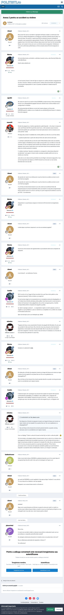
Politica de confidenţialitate (26, 613)
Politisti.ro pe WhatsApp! (32, 11)
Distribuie (45, 23)
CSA (32, 348)
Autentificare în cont (45, 570)
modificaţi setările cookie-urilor (25, 609)
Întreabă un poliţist (21, 24)
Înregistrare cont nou (19, 570)
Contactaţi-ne (34, 602)
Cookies (41, 602)
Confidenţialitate (25, 602)
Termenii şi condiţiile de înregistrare (9, 613)
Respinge (58, 609)
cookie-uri (8, 608)
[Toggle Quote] (20, 417)
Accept (49, 609)
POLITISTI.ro (11, 2)
